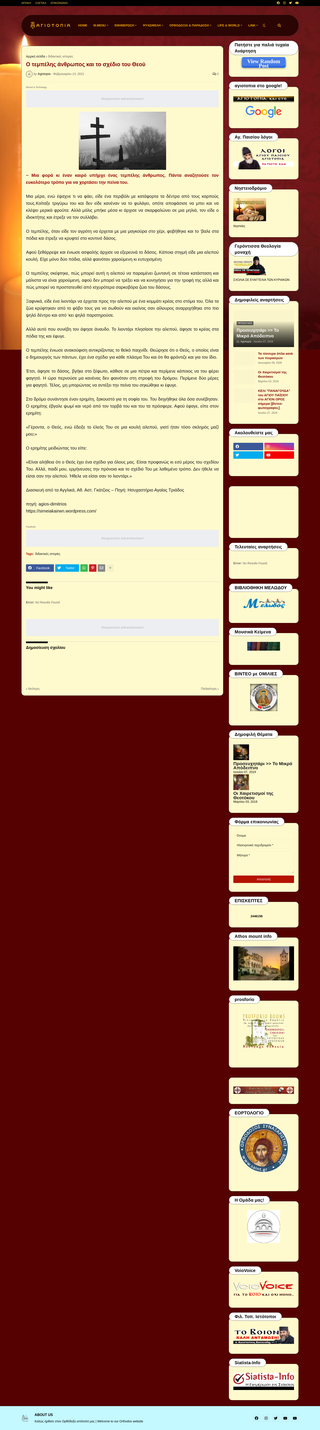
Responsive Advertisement (122, 99)
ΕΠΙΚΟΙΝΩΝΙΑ (59, 3)
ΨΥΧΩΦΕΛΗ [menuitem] (152, 25)
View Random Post (263, 62)
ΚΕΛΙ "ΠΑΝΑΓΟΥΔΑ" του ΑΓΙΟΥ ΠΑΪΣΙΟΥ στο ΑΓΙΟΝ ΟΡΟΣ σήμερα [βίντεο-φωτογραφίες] (274, 399)
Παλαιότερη (209, 688)
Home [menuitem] (82, 25)
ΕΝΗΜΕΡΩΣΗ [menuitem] (124, 25)
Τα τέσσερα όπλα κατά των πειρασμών (275, 356)
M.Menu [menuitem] (99, 25)
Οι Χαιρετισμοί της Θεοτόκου (272, 374)
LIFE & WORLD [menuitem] (229, 25)
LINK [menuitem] (252, 25)
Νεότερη (33, 688)
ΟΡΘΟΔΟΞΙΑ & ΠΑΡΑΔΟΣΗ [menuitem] (189, 25)
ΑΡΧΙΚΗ (26, 3)
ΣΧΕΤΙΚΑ (40, 3)
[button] (264, 25)
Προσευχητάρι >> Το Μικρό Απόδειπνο (258, 333)
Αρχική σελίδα (35, 56)
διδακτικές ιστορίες (60, 56)
